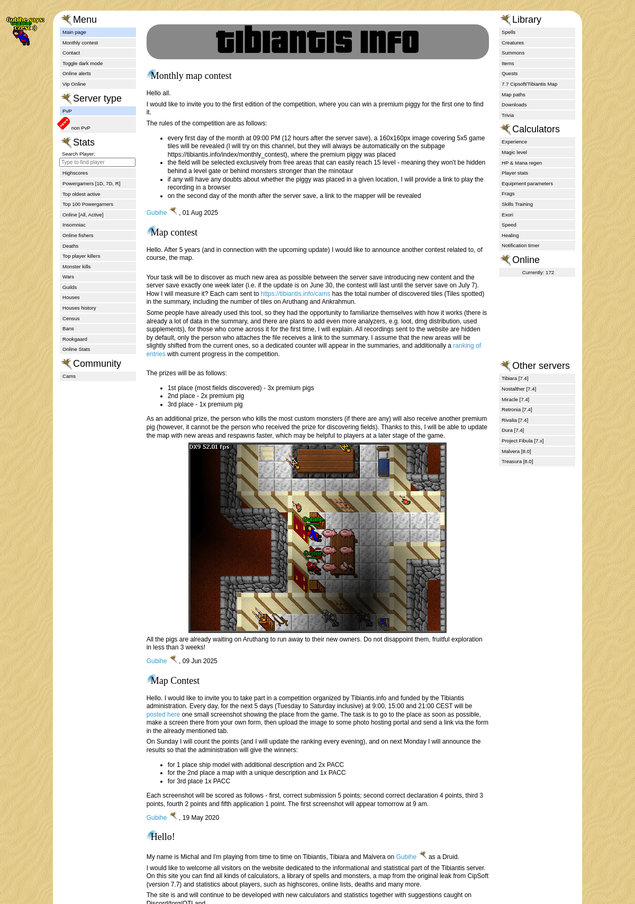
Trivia (508, 115)
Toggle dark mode (82, 63)
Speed (509, 225)
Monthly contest (80, 43)
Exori (507, 215)
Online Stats (76, 349)
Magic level (514, 152)
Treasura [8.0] (517, 461)
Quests (510, 73)
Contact (71, 53)
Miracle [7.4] (515, 399)
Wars (68, 276)
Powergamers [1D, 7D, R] (91, 183)
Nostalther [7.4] (519, 389)
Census (71, 318)
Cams (69, 376)
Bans (68, 328)
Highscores (75, 173)
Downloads (514, 104)
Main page (74, 32)
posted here (163, 714)
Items (508, 63)
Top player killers (81, 256)
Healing (510, 235)
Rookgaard (74, 339)
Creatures (513, 43)
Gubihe (157, 212)
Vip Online (74, 84)
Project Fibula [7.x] (522, 441)
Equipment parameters (527, 183)
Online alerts (76, 73)
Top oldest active (81, 194)
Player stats (515, 173)
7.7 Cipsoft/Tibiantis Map (529, 84)
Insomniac (74, 225)
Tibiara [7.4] (515, 378)
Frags (508, 193)
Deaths (70, 246)
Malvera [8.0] (516, 451)
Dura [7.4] (513, 430)
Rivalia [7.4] (515, 420)
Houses (71, 297)
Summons (513, 53)
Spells (508, 32)
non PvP (80, 128)
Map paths (513, 94)
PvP (67, 111)
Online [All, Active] (82, 215)
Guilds (69, 287)
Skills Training (517, 204)
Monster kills (76, 266)
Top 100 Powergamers (87, 204)
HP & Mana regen (522, 163)
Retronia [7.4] (517, 409)
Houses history (79, 308)
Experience (514, 141)
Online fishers (78, 235)
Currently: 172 (538, 272)
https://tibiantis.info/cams (295, 293)
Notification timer (520, 245)
